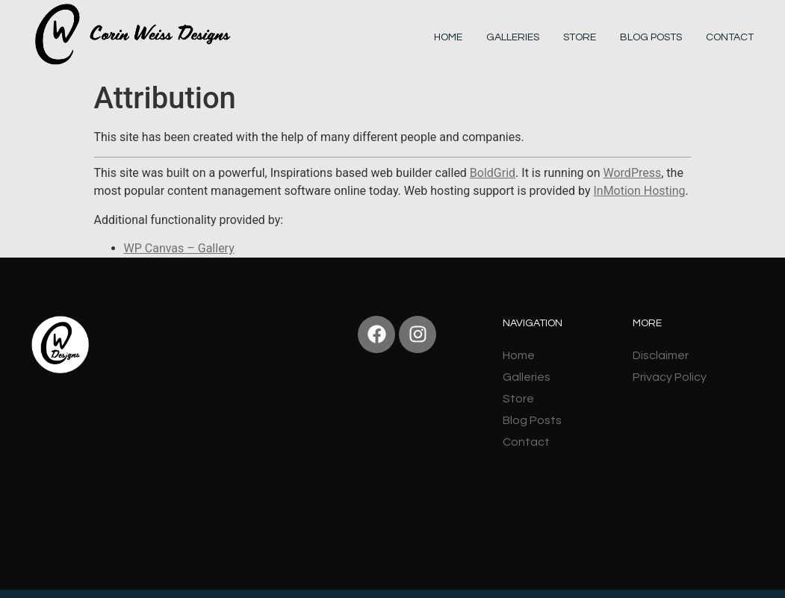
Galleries (512, 37)
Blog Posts (651, 37)
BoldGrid (492, 173)
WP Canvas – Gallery (179, 248)
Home (448, 37)
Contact (730, 37)
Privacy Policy (670, 377)
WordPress (633, 173)
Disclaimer (661, 355)
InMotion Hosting (639, 191)
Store (579, 37)
